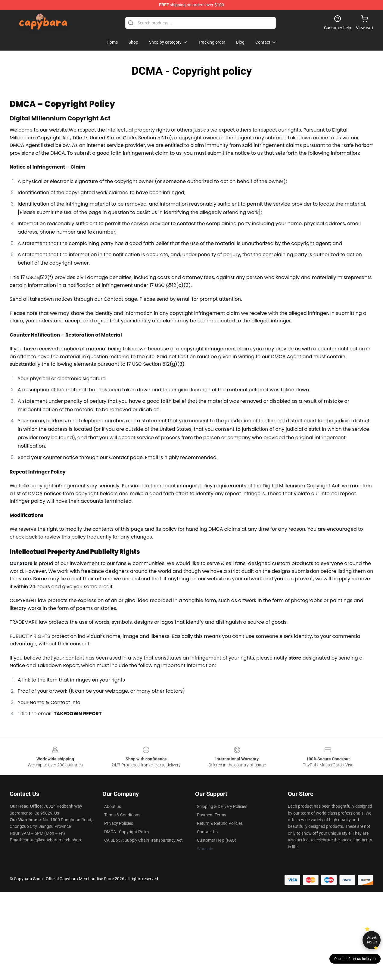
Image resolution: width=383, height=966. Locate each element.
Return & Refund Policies (220, 823)
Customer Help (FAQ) (216, 840)
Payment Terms (211, 814)
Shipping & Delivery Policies (222, 806)
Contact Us (207, 831)
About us (112, 806)
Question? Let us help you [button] (355, 959)
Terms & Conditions (122, 814)
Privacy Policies (118, 823)
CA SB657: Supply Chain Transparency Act (143, 840)
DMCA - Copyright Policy (126, 831)
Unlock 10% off (371, 940)
